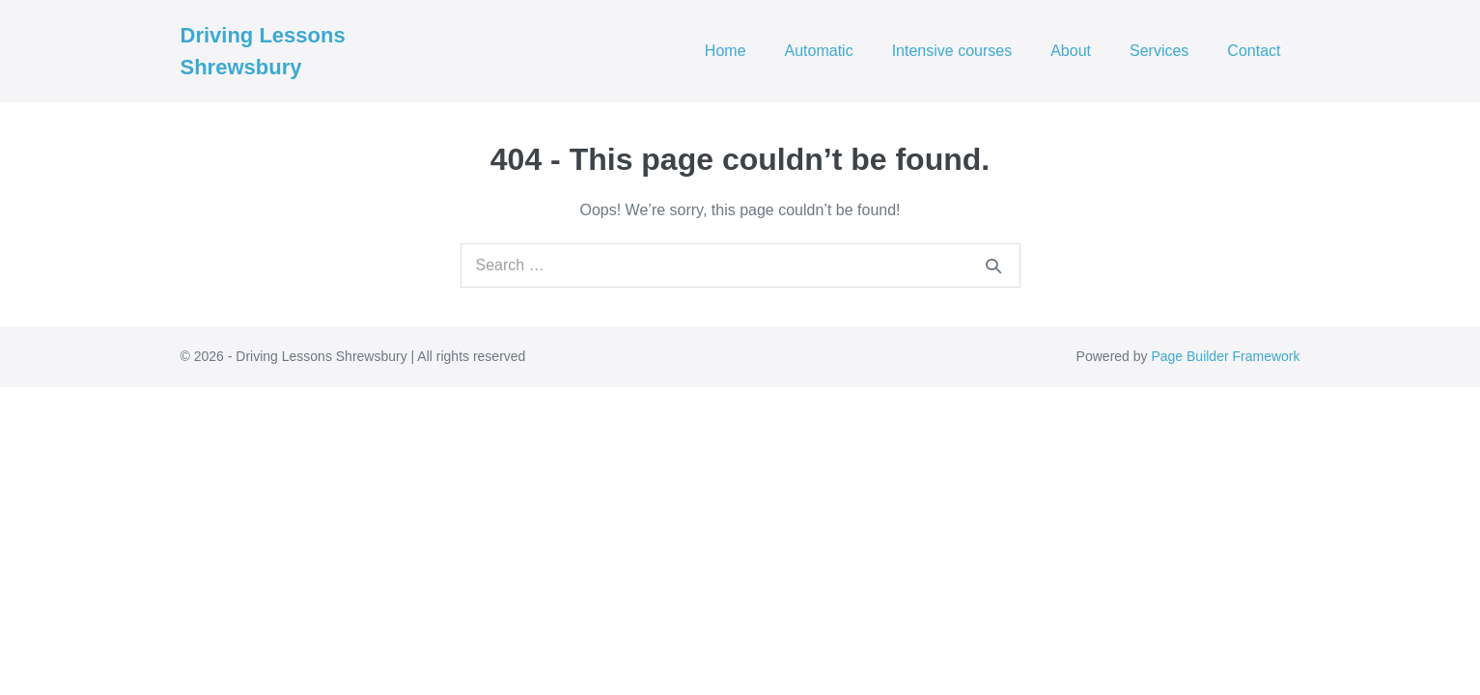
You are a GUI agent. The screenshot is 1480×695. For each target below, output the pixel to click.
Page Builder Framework (1225, 356)
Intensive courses (952, 50)
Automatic (819, 50)
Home (725, 50)
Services (1159, 50)
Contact (1253, 50)
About (1070, 50)
